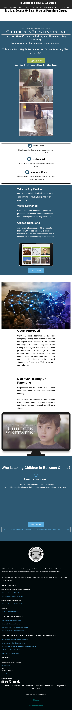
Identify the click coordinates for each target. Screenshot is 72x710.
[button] (36, 60)
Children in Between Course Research (13, 631)
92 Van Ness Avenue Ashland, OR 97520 (8, 669)
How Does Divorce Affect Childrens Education (15, 627)
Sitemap (36, 700)
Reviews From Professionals (10, 611)
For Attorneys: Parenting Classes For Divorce (15, 639)
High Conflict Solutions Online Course (12, 596)
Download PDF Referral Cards (10, 653)
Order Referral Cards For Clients (11, 650)
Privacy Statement (36, 706)
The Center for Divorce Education (37, 3)
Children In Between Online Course (12, 593)
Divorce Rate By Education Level (11, 620)
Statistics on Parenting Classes (11, 624)
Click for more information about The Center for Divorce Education (31, 530)
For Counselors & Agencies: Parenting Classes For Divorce (19, 646)
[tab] (36, 529)
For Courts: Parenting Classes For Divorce (14, 643)
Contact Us (5, 674)
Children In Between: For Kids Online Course (15, 604)
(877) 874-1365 (6, 665)
